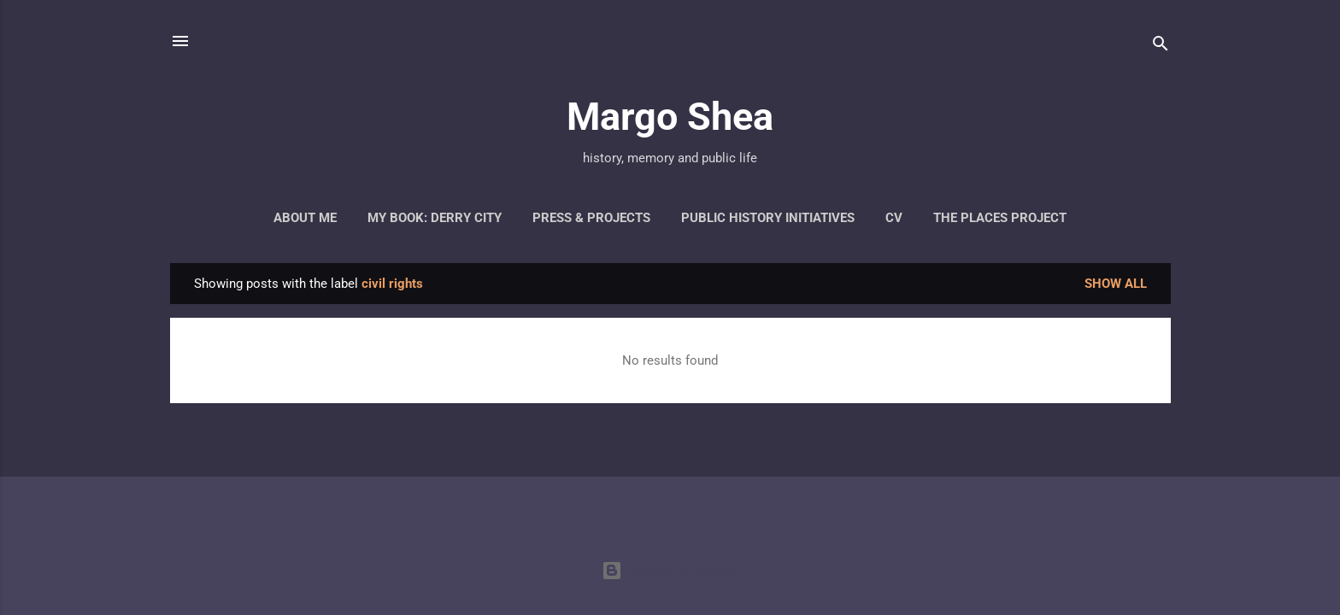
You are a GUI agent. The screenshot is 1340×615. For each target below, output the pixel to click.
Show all (1115, 283)
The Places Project (1000, 218)
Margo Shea (670, 116)
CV (893, 218)
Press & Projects (591, 218)
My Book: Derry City (434, 218)
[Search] (1160, 46)
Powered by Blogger (670, 570)
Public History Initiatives (768, 218)
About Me (305, 218)
